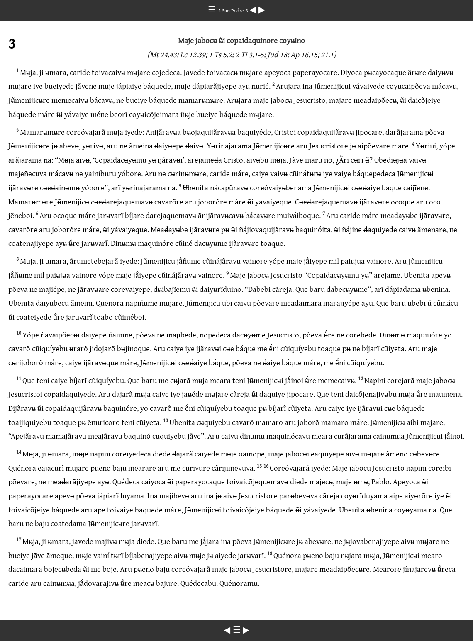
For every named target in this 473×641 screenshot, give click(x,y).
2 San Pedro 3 (233, 10)
